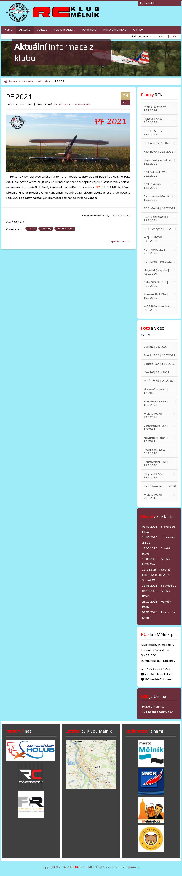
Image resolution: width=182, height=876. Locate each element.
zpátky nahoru (120, 241)
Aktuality (28, 81)
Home (13, 81)
